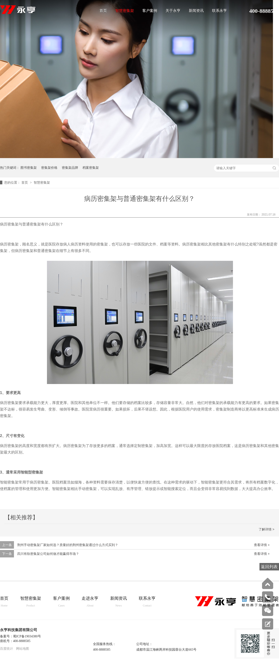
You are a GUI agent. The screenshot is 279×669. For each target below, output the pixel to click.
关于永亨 (173, 11)
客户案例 (149, 11)
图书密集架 (28, 167)
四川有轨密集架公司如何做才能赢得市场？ (48, 554)
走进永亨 (90, 602)
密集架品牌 (70, 167)
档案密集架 (91, 167)
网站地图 (22, 648)
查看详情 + (262, 545)
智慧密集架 (124, 11)
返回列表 (269, 566)
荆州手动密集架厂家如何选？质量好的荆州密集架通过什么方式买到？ (67, 545)
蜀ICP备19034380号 (27, 636)
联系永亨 (219, 11)
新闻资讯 (196, 11)
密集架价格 (49, 167)
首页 (103, 11)
